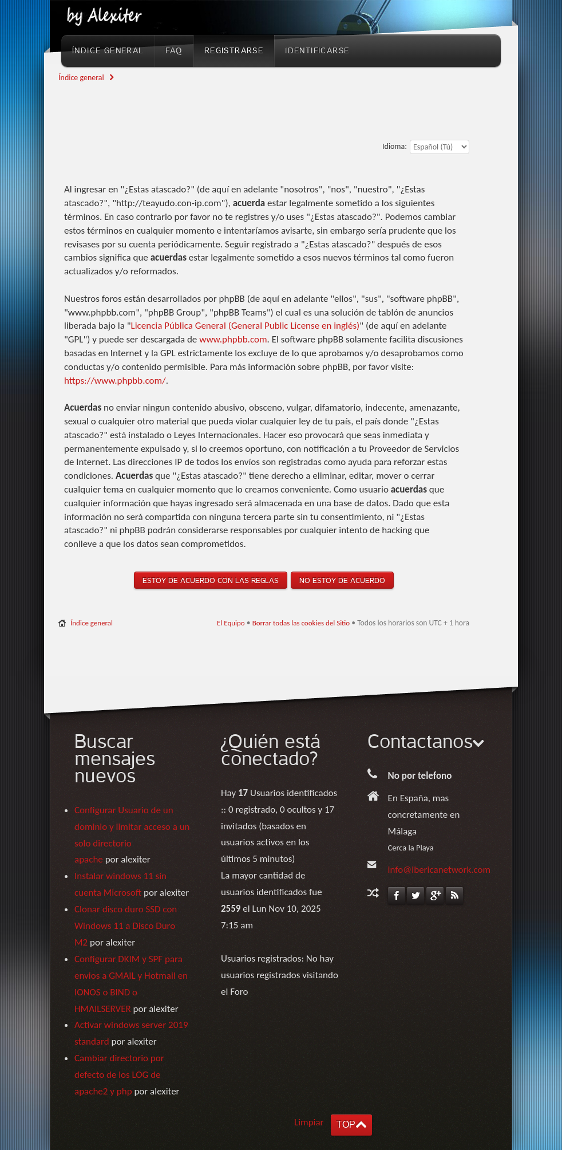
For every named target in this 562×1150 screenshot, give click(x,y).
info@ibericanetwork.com (439, 870)
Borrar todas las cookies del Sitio (301, 623)
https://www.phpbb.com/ (115, 381)
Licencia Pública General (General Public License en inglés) (245, 326)
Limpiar (309, 1122)
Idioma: (394, 146)
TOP (346, 1124)
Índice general (81, 77)
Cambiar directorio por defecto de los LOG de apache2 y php (119, 1074)
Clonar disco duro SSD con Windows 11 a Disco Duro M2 (125, 925)
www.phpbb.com (233, 339)
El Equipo (231, 623)
